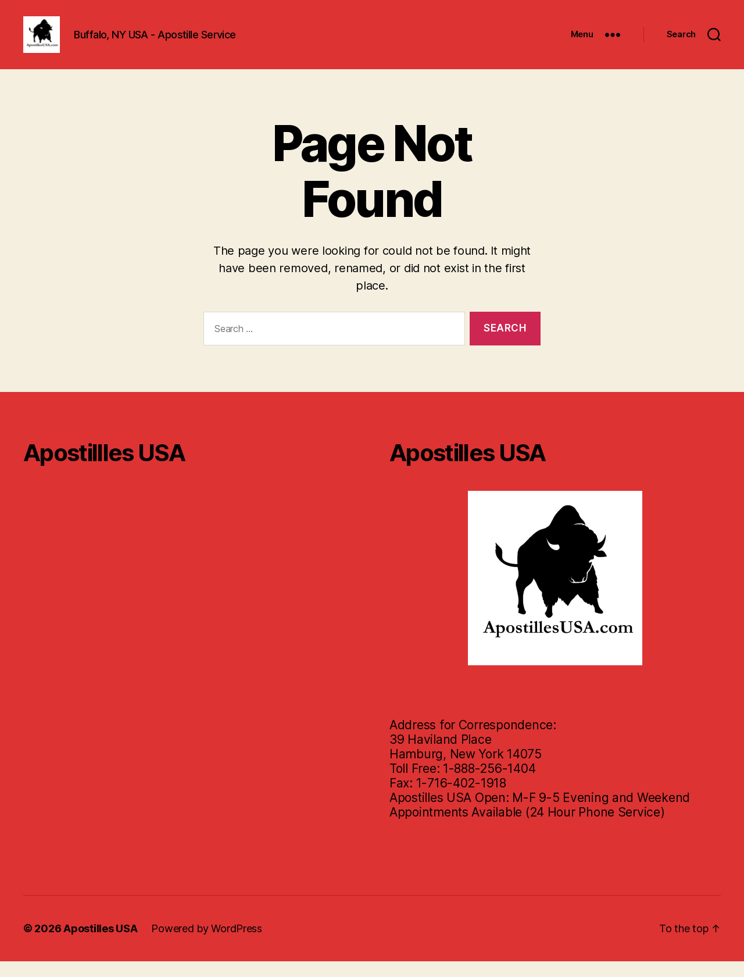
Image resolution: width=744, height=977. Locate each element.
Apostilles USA (100, 944)
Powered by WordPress (206, 944)
